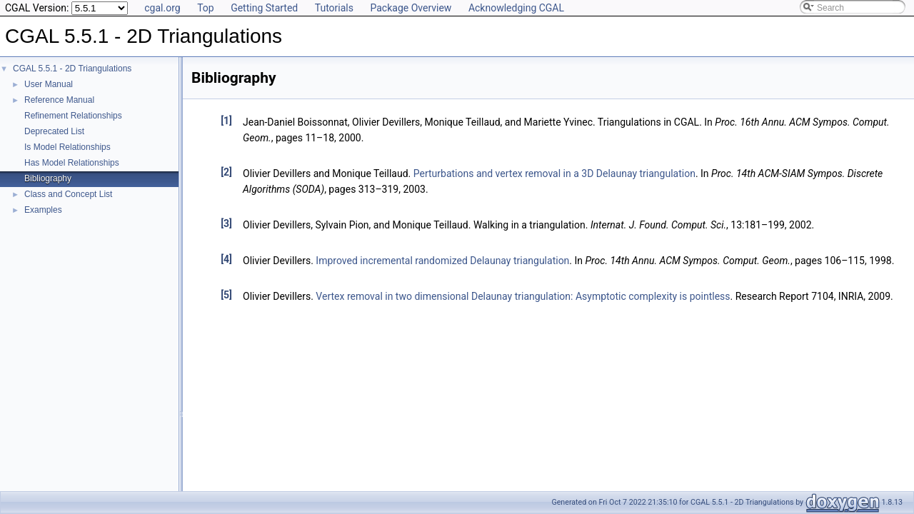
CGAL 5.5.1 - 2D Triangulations (72, 69)
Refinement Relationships (73, 116)
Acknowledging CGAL (516, 8)
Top (205, 8)
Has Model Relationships (71, 163)
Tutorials (334, 8)
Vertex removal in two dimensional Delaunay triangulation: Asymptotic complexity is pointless (523, 296)
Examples (43, 210)
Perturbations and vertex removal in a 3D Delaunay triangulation (554, 173)
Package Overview (410, 8)
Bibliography (47, 178)
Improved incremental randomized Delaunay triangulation (442, 260)
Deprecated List (54, 131)
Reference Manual (59, 100)
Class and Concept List (68, 194)
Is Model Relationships (67, 147)
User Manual (48, 84)
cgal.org (162, 8)
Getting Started (264, 8)
